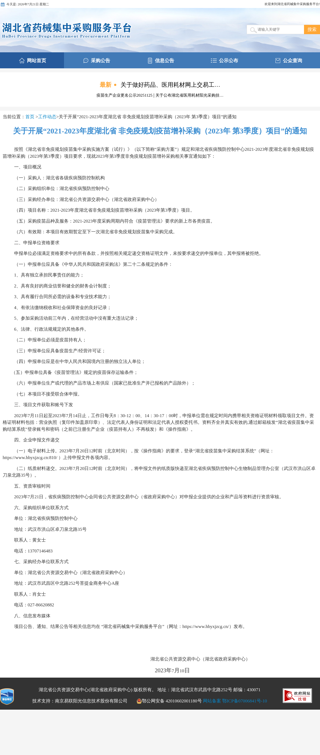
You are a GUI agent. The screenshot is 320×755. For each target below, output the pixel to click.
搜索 (312, 29)
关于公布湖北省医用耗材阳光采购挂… (189, 95)
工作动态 (47, 116)
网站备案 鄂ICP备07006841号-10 (235, 700)
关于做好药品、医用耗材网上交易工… (170, 84)
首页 (30, 116)
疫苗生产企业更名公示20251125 (125, 95)
